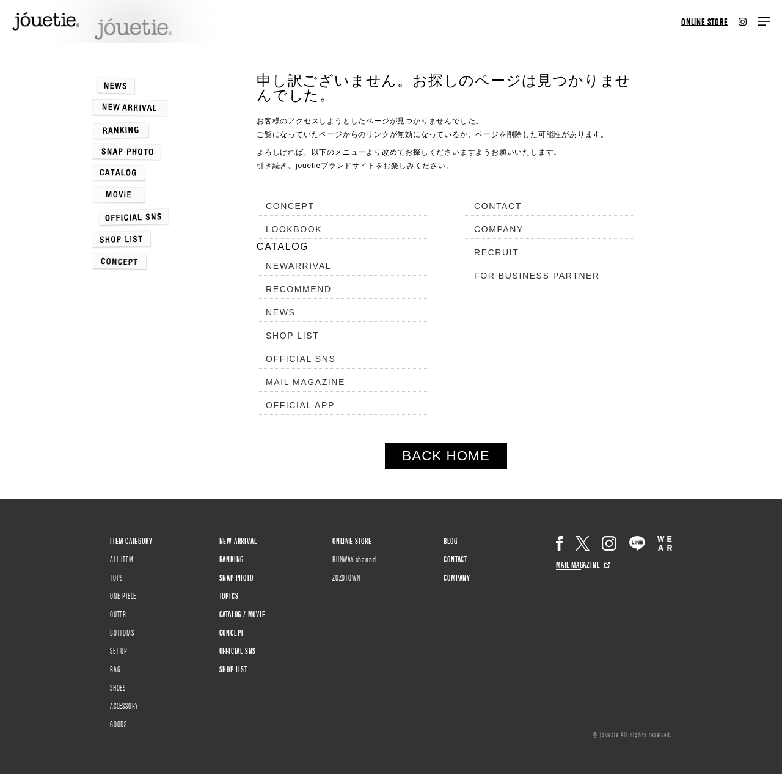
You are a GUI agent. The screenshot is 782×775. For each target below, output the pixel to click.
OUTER (118, 614)
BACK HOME (445, 455)
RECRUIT (496, 252)
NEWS (280, 312)
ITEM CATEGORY (131, 540)
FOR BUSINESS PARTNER (537, 276)
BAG (115, 669)
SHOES (118, 687)
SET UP (119, 650)
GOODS (118, 724)
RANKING (231, 559)
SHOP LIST (292, 335)
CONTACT (498, 206)
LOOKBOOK (294, 229)
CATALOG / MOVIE (242, 614)
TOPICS (229, 595)
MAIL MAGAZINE (305, 382)
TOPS (116, 577)
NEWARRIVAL (298, 266)
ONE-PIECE (123, 595)
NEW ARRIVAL (238, 540)
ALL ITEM (121, 559)
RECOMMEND (299, 289)
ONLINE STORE (704, 22)
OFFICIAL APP (300, 405)
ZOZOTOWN (346, 577)
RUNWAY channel (354, 559)
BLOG (450, 540)
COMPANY (499, 229)
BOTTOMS (122, 632)
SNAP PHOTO (236, 577)
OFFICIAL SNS (300, 359)
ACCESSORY (124, 705)
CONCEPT (290, 206)
